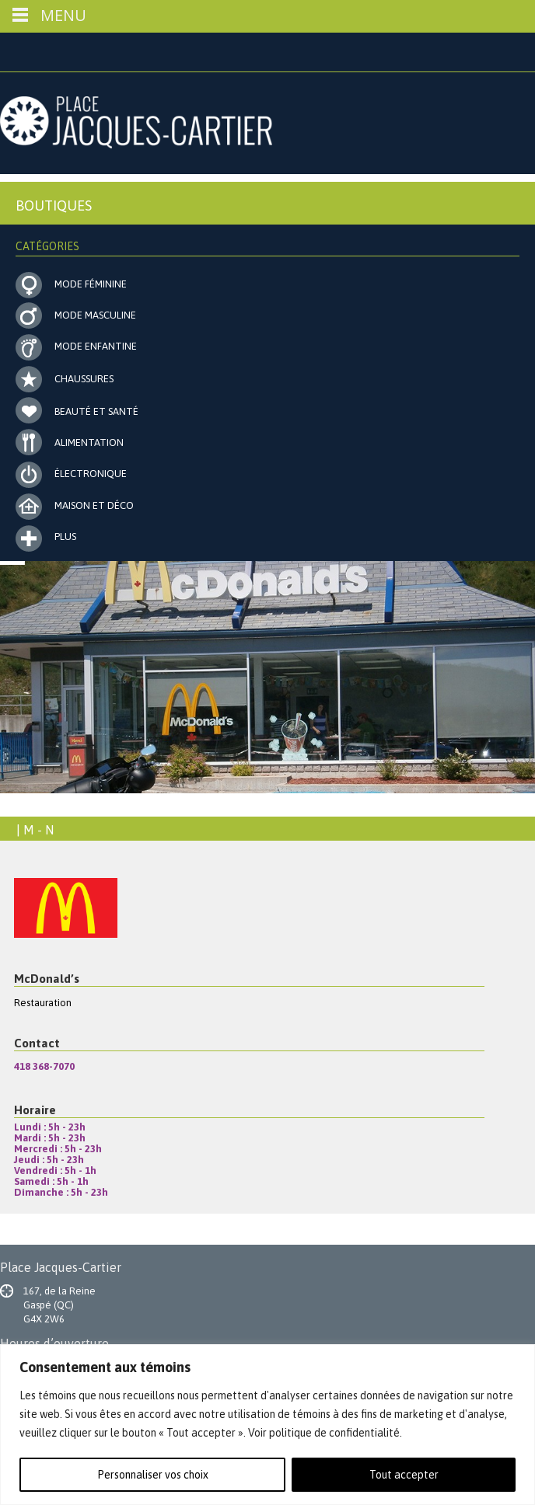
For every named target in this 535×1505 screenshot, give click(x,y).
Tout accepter (404, 1474)
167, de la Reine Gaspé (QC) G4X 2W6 (59, 1305)
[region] (267, 1424)
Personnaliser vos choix (152, 1474)
